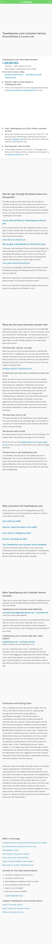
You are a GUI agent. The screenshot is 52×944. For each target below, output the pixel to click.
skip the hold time (15, 154)
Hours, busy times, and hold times (15, 857)
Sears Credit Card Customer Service (16, 908)
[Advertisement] (26, 108)
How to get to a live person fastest (15, 854)
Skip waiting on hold (33, 74)
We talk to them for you (14, 74)
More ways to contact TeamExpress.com (18, 865)
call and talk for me (27, 442)
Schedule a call (10, 77)
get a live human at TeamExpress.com (21, 90)
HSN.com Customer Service (12, 912)
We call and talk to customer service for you (19, 846)
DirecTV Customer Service (12, 905)
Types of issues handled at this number (17, 861)
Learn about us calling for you (14, 239)
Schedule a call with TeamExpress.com (17, 368)
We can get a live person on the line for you (23, 244)
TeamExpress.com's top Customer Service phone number (24, 843)
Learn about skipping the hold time (16, 263)
